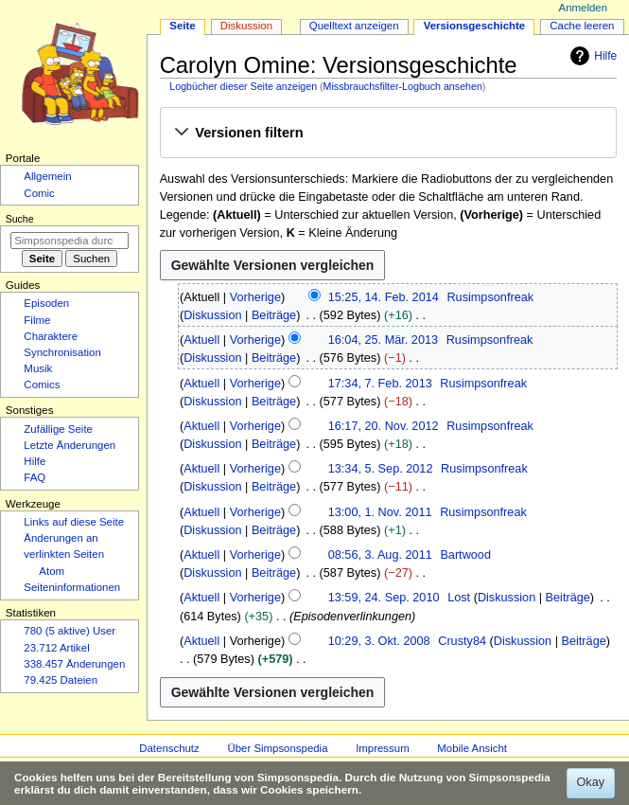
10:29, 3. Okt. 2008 (379, 641)
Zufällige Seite (58, 429)
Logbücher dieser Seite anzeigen (243, 86)
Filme (37, 320)
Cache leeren (582, 25)
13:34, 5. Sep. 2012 (380, 468)
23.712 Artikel (56, 647)
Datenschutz (169, 748)
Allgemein (47, 176)
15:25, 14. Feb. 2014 (383, 297)
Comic (39, 193)
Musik (38, 368)
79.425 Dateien (60, 680)
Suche (20, 218)
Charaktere (51, 336)
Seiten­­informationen (72, 587)
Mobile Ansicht (472, 748)
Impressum (383, 748)
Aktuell (201, 340)
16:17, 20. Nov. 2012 (383, 426)
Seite (182, 25)
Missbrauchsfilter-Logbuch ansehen (402, 86)
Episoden (46, 303)
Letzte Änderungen (69, 445)
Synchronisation (62, 352)
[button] (387, 133)
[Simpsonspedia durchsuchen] (69, 240)
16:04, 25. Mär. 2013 (383, 340)
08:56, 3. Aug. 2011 (380, 555)
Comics (42, 384)
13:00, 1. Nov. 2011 (380, 512)
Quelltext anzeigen (354, 25)
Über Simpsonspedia (277, 748)
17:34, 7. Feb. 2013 (380, 383)
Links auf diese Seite (74, 522)
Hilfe (591, 55)
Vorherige (255, 297)
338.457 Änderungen (74, 664)
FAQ (34, 477)
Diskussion (212, 315)
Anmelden (583, 7)
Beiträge (274, 315)
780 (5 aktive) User (69, 630)
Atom (51, 571)
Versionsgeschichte (475, 25)
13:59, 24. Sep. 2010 (384, 597)
